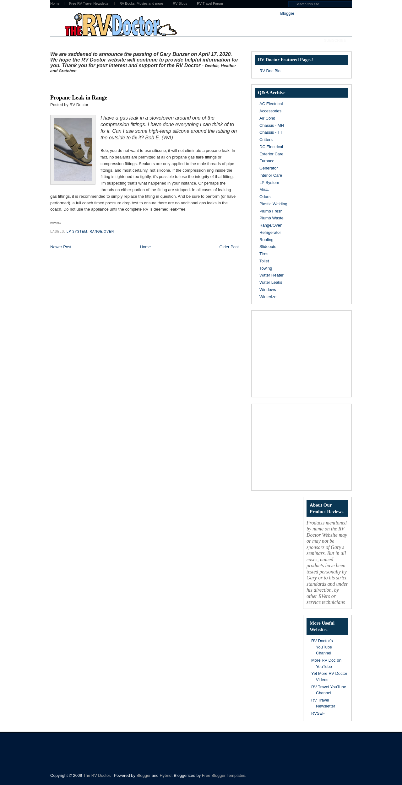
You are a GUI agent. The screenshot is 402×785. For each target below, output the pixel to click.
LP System (77, 231)
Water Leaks (270, 282)
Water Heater (271, 275)
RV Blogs (180, 3)
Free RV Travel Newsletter (89, 3)
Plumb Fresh (271, 211)
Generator (268, 168)
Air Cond (267, 118)
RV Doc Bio (269, 70)
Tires (263, 253)
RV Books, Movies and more (141, 3)
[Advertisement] (123, 82)
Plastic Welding (273, 204)
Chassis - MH (271, 125)
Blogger (287, 13)
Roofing (266, 239)
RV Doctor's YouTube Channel (322, 646)
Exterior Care (271, 154)
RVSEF (318, 713)
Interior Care (270, 175)
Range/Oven (102, 231)
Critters (266, 139)
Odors (264, 196)
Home (54, 3)
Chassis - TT (270, 132)
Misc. (264, 189)
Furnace (266, 161)
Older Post (229, 247)
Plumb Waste (271, 218)
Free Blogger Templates (223, 775)
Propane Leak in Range (78, 97)
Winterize (267, 296)
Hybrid (165, 775)
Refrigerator (270, 232)
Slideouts (267, 246)
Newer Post (60, 247)
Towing (265, 268)
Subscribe (335, 40)
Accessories (270, 111)
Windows (267, 289)
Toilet (264, 261)
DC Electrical (271, 146)
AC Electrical (271, 103)
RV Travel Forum (210, 3)
